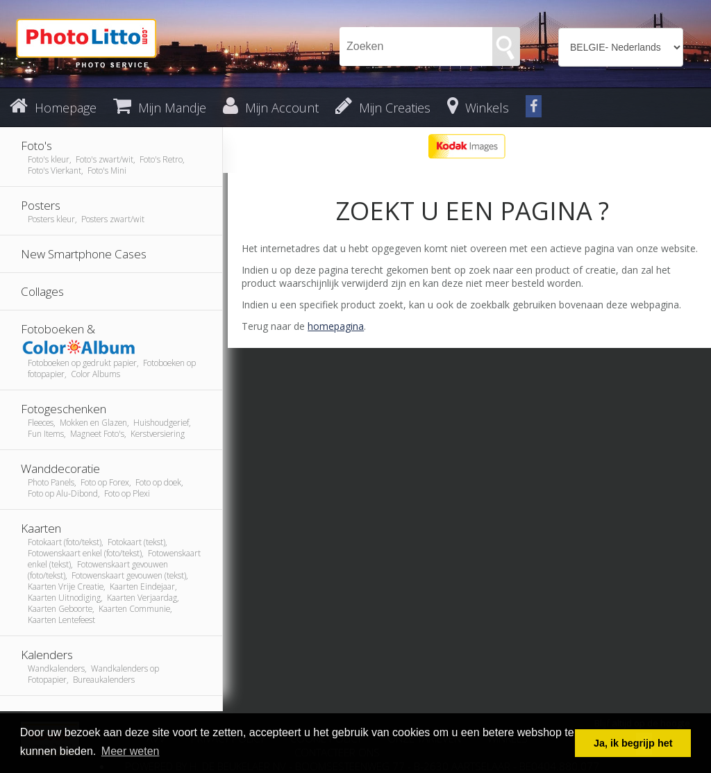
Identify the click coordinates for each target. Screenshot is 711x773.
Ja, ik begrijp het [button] (633, 743)
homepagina (336, 326)
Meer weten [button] (130, 751)
